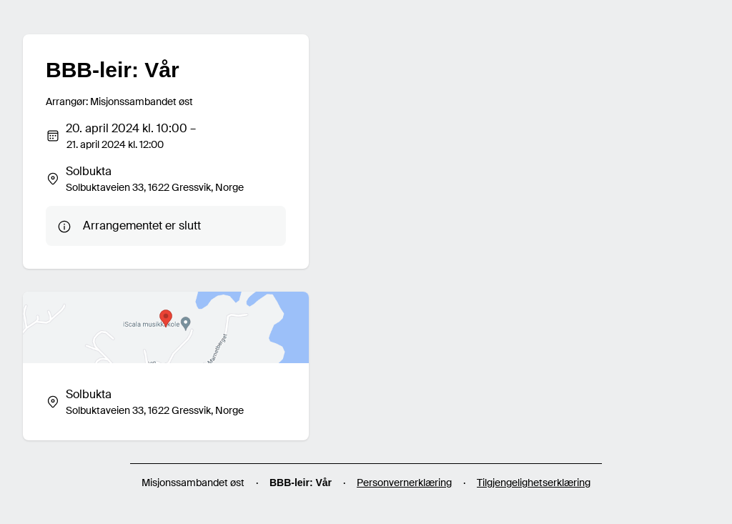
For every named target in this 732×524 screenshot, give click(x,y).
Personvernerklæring (404, 482)
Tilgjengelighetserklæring (533, 482)
